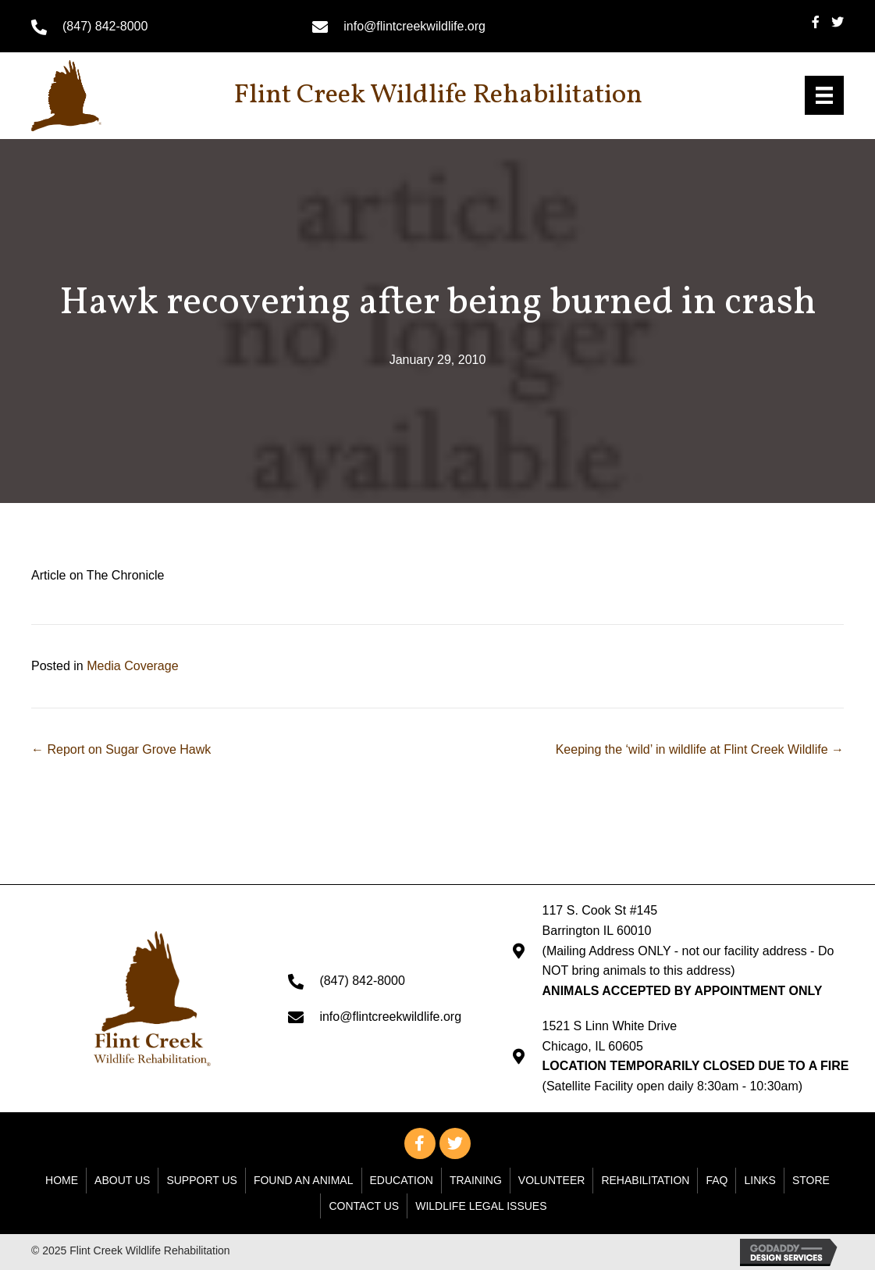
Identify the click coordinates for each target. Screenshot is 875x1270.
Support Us (201, 1180)
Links (759, 1180)
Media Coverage (132, 665)
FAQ (716, 1180)
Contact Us (364, 1206)
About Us (122, 1180)
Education (401, 1180)
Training (476, 1180)
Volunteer (551, 1180)
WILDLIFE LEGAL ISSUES (480, 1206)
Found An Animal (304, 1180)
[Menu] (824, 95)
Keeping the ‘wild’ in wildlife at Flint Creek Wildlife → (700, 749)
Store (811, 1180)
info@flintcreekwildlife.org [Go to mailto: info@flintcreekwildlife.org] (414, 26)
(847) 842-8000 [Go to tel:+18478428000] (105, 26)
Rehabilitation (645, 1180)
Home (61, 1180)
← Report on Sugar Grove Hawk (121, 749)
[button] (420, 1143)
